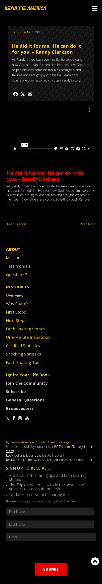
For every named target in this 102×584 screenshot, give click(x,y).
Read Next (87, 224)
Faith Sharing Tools (24, 362)
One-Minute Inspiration (28, 337)
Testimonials (18, 266)
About (13, 249)
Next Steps (16, 320)
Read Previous (17, 224)
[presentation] (51, 552)
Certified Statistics (23, 345)
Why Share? (17, 303)
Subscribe (16, 391)
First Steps (16, 312)
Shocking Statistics (23, 354)
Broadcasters (20, 408)
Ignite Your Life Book (28, 374)
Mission (13, 257)
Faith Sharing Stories (27, 32)
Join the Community (27, 383)
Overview (14, 295)
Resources (17, 287)
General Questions (25, 400)
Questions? (16, 274)
